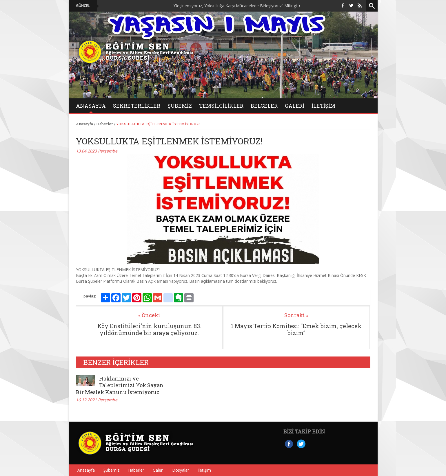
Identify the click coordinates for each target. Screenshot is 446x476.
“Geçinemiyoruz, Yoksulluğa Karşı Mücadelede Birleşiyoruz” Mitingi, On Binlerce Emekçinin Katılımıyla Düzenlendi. (280, 5)
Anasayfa (84, 123)
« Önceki (149, 315)
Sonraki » (296, 315)
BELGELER (264, 106)
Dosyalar (180, 470)
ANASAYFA (91, 106)
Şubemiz (180, 106)
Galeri (158, 470)
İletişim (323, 106)
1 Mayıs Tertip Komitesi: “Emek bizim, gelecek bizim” (296, 329)
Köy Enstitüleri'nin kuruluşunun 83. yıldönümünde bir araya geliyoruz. (149, 329)
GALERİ (294, 106)
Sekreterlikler (136, 106)
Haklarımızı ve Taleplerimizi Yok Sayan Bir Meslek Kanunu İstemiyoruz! (119, 385)
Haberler (104, 123)
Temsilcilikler (221, 106)
